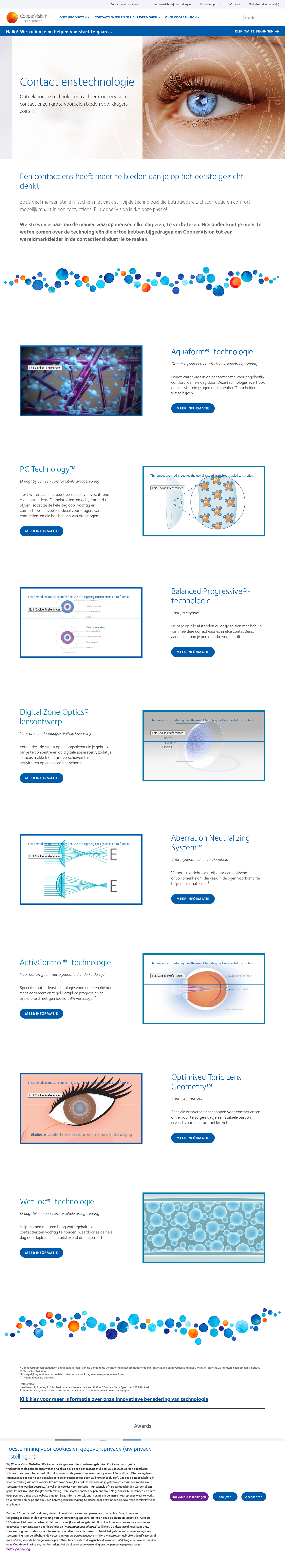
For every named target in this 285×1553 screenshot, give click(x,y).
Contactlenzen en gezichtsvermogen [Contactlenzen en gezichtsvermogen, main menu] (126, 17)
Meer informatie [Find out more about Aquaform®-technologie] (193, 408)
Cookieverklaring (24, 1548)
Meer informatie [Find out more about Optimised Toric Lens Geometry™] (193, 1137)
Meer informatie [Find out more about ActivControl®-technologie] (41, 1013)
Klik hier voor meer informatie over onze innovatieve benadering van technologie (114, 1399)
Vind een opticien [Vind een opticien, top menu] (210, 4)
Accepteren (253, 1501)
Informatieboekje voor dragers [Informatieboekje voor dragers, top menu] (172, 4)
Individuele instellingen (189, 1501)
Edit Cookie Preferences (45, 367)
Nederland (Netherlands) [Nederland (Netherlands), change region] (264, 4)
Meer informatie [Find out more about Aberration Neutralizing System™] (193, 898)
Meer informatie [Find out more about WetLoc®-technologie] (41, 1252)
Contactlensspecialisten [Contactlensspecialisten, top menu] (124, 4)
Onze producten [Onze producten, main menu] (73, 17)
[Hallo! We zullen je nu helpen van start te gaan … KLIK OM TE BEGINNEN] (142, 31)
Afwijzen (225, 1501)
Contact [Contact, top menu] (235, 4)
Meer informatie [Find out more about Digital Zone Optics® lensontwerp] (41, 778)
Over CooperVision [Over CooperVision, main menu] (181, 17)
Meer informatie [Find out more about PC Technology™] (41, 531)
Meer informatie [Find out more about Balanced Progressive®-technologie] (193, 651)
